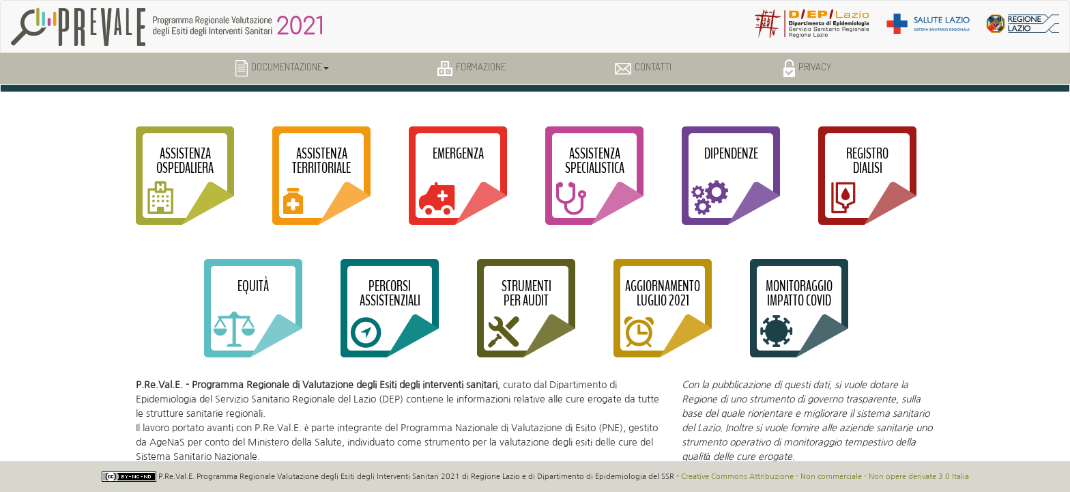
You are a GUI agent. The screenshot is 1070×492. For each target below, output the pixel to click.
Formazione (471, 68)
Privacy (807, 68)
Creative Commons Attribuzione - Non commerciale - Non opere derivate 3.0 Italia (825, 476)
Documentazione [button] (282, 68)
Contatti (643, 67)
